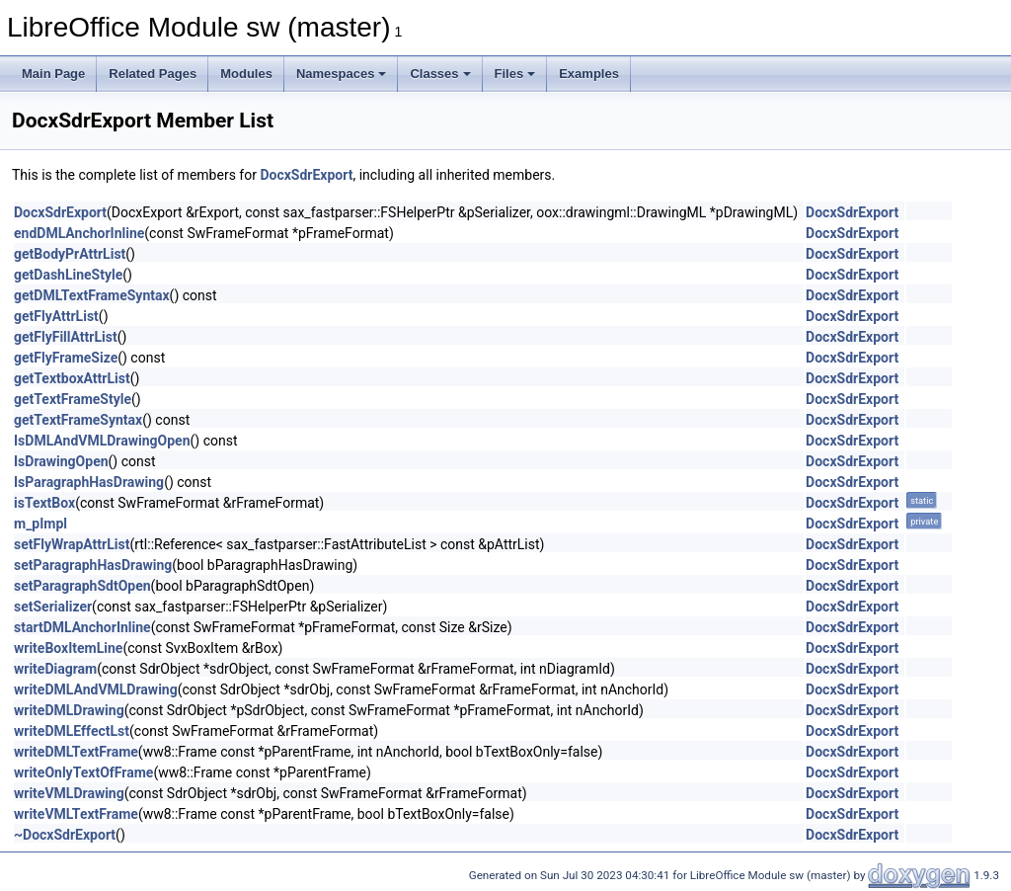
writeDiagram (55, 669)
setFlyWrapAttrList (71, 544)
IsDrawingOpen (61, 461)
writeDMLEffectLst (71, 731)
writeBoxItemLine (68, 648)
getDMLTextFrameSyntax (92, 295)
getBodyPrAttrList (69, 254)
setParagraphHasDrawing (93, 565)
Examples (589, 73)
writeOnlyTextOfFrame (83, 772)
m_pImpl (40, 523)
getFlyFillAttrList (65, 337)
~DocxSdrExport (65, 835)
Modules (246, 73)
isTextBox (44, 503)
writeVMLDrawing (69, 793)
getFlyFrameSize (65, 357)
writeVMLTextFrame (76, 814)
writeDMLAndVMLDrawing (96, 689)
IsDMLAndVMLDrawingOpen (102, 440)
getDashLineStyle (68, 275)
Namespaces (341, 73)
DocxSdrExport (306, 175)
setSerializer (53, 606)
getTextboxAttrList (72, 378)
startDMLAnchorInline (82, 627)
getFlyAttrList (56, 316)
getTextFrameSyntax (78, 420)
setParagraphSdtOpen (82, 586)
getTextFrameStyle (72, 399)
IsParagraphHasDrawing (89, 482)
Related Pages (152, 73)
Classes (440, 73)
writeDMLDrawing (69, 710)
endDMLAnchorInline (79, 233)
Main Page (53, 73)
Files (515, 73)
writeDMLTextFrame (76, 752)
